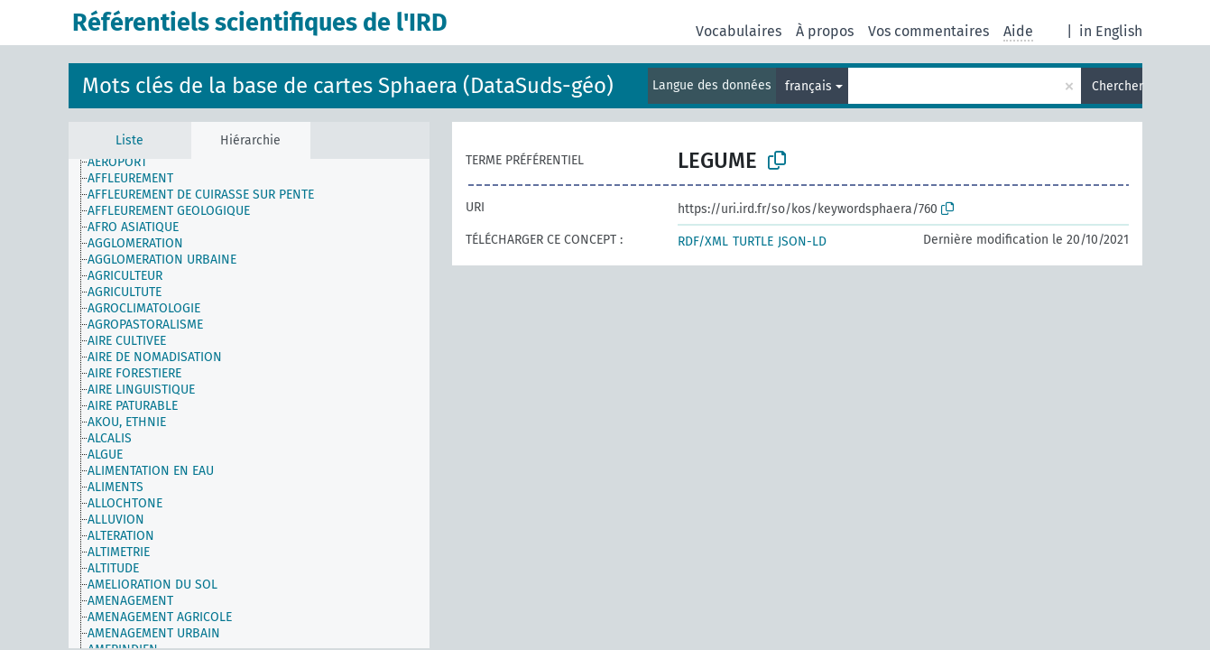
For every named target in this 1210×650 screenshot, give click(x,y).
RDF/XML (703, 241)
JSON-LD (802, 241)
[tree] (249, 403)
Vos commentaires (928, 31)
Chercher (1117, 86)
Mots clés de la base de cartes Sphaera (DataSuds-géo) (348, 85)
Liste (129, 140)
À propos (825, 31)
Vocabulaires (738, 31)
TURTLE (753, 241)
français (808, 86)
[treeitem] (125, 162)
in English (1110, 31)
